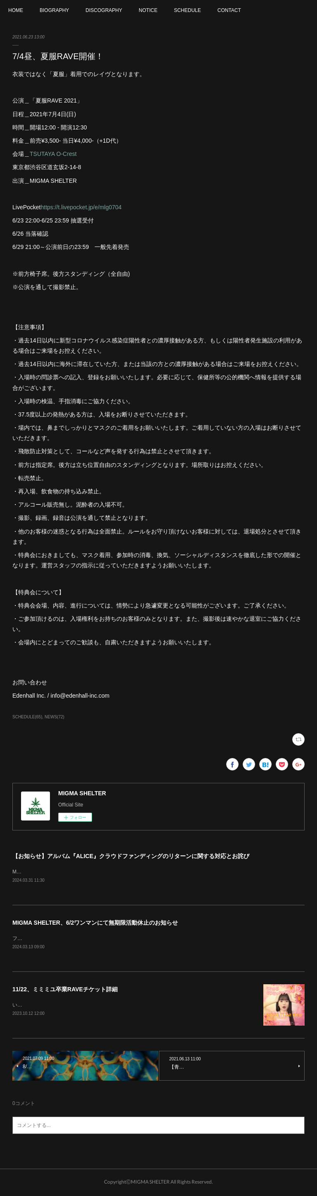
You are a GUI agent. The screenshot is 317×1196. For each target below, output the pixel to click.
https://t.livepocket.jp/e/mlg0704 (80, 207)
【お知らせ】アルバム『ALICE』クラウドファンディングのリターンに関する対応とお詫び (130, 856)
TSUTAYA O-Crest (53, 154)
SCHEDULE (187, 10)
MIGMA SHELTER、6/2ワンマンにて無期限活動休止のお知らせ (95, 923)
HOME (15, 10)
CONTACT (229, 10)
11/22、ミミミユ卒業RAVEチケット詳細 (65, 990)
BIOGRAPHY (54, 10)
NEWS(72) (54, 717)
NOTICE (148, 10)
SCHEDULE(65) (27, 717)
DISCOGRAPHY (103, 10)
